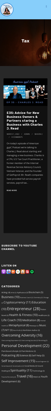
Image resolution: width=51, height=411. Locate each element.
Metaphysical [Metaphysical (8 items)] (19, 325)
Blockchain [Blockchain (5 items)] (36, 292)
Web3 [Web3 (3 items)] (36, 377)
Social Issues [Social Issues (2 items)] (6, 366)
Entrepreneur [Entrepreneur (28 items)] (23, 308)
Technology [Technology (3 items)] (38, 371)
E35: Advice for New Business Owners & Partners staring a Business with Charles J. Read (25, 120)
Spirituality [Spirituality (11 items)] (21, 370)
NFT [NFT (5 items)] (9, 330)
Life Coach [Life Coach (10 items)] (11, 320)
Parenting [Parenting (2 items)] (42, 340)
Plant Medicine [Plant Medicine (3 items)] (28, 351)
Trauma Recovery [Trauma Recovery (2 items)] (8, 377)
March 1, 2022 (13, 134)
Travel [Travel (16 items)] (25, 376)
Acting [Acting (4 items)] (5, 292)
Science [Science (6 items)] (25, 355)
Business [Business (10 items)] (10, 297)
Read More (12, 190)
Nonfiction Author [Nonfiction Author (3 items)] (31, 330)
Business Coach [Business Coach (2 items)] (26, 297)
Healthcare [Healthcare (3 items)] (43, 315)
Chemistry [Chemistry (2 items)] (38, 297)
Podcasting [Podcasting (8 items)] (10, 355)
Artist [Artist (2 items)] (13, 293)
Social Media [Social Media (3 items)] (30, 366)
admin (27, 134)
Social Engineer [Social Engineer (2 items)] (42, 361)
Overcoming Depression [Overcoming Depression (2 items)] (11, 340)
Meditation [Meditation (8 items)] (31, 320)
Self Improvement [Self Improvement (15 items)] (18, 360)
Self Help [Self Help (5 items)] (38, 355)
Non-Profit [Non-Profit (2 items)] (17, 330)
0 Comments (17, 137)
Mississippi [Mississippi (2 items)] (34, 326)
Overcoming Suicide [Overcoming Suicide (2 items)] (29, 340)
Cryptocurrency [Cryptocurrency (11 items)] (17, 302)
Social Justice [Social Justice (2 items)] (18, 366)
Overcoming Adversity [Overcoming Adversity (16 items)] (21, 335)
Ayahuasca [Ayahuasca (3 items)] (22, 292)
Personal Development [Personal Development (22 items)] (25, 345)
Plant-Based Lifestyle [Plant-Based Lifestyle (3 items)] (11, 351)
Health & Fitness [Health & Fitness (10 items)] (23, 315)
